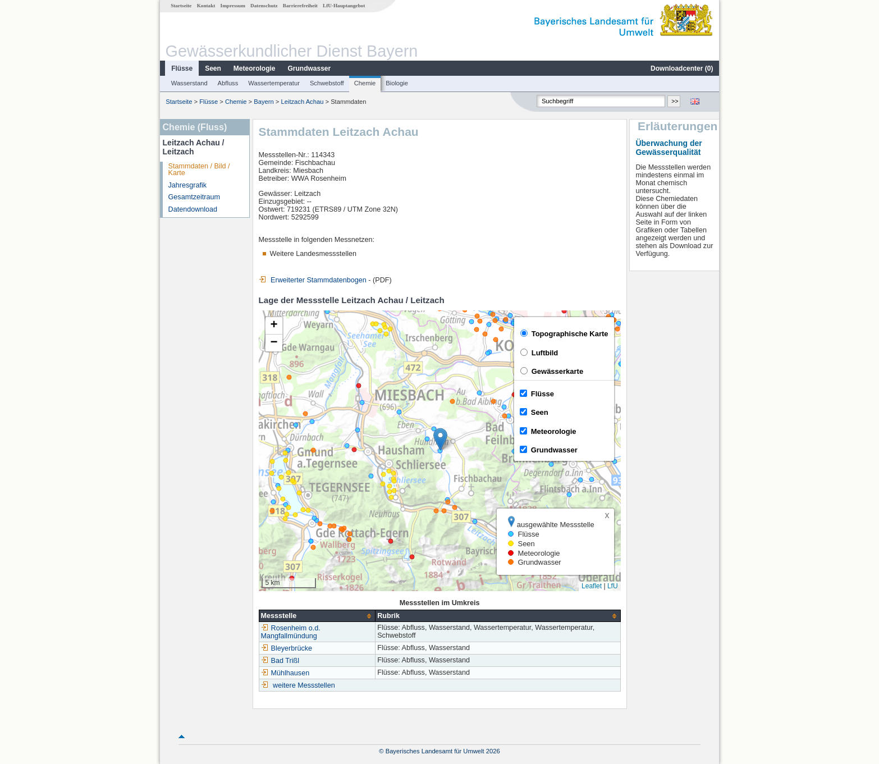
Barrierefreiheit (300, 5)
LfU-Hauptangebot (344, 5)
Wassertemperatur (274, 83)
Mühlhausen (285, 673)
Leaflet (592, 586)
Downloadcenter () (682, 68)
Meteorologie (255, 68)
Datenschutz (264, 5)
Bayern (263, 101)
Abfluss (228, 83)
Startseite (181, 5)
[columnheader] (317, 616)
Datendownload (193, 209)
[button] (440, 439)
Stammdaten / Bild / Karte (199, 169)
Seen (213, 68)
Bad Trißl (280, 661)
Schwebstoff (327, 83)
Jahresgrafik (187, 185)
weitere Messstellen (304, 685)
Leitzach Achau (302, 101)
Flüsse (182, 68)
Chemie (365, 83)
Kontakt (206, 5)
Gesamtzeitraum (194, 197)
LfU (612, 586)
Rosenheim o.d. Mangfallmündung (291, 632)
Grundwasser (309, 68)
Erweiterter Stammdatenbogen (313, 280)
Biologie (397, 83)
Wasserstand (189, 83)
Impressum (233, 5)
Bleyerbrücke (287, 648)
